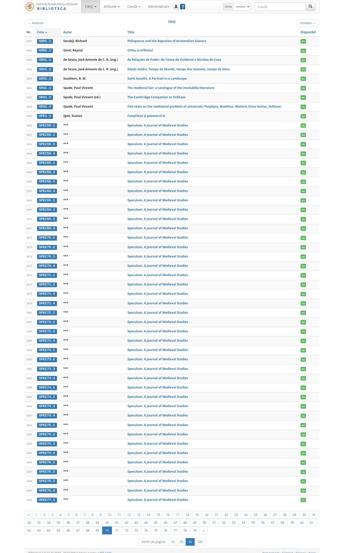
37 (78, 518)
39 (97, 518)
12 (129, 510)
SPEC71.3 (47, 291)
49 (194, 518)
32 (29, 518)
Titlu (130, 32)
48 (185, 518)
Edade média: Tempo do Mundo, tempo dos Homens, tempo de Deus (178, 69)
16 (168, 510)
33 (39, 518)
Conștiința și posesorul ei (146, 115)
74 (146, 526)
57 (272, 518)
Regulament (270, 548)
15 (158, 510)
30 (304, 510)
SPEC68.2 (47, 171)
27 (275, 510)
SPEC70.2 (47, 245)
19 (197, 510)
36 (68, 518)
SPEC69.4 (47, 226)
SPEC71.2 (47, 282)
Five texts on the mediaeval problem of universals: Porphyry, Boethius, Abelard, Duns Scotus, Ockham (204, 106)
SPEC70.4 (47, 263)
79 (194, 526)
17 (177, 510)
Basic (312, 548)
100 (200, 537)
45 (156, 518)
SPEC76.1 (47, 458)
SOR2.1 (45, 50)
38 (88, 518)
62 (29, 526)
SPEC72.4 (47, 337)
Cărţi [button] (90, 6)
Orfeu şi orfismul (140, 50)
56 (263, 518)
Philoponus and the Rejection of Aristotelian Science (166, 41)
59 (292, 518)
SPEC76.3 (47, 476)
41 (117, 518)
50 (204, 518)
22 (226, 510)
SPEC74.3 (47, 402)
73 (136, 526)
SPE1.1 (45, 115)
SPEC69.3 (47, 217)
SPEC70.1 (47, 236)
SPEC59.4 (47, 152)
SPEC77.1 (47, 495)
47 (175, 518)
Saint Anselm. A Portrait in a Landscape (157, 78)
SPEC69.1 (47, 198)
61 (311, 518)
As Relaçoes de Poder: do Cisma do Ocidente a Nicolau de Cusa (174, 59)
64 (48, 526)
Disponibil (308, 32)
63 (39, 526)
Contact (287, 548)
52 (224, 518)
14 (148, 510)
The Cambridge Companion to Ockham (156, 96)
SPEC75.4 (47, 449)
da (303, 41)
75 (156, 526)
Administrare (158, 6)
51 (214, 518)
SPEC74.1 (47, 384)
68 (88, 526)
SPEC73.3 (47, 365)
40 (107, 518)
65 (58, 526)
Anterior (36, 23)
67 (78, 526)
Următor (308, 23)
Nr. (28, 32)
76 (165, 526)
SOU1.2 (45, 69)
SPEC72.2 (47, 319)
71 (117, 526)
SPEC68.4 (47, 189)
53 (234, 518)
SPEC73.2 (47, 356)
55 (253, 518)
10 (109, 510)
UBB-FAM (104, 548)
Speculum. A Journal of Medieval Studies (157, 124)
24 (246, 510)
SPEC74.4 (47, 411)
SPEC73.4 (47, 374)
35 (58, 518)
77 (175, 526)
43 (136, 518)
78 (185, 526)
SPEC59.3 (47, 143)
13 (138, 510)
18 (187, 510)
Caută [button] (133, 6)
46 (165, 518)
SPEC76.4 (47, 486)
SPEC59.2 (47, 134)
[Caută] (310, 6)
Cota (42, 32)
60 (302, 518)
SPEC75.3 (47, 439)
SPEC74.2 (47, 393)
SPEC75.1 (47, 421)
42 (126, 518)
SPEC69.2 (47, 208)
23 (236, 510)
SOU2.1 (45, 78)
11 (119, 510)
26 (265, 510)
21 (216, 510)
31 (314, 510)
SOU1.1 (45, 59)
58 (282, 518)
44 (146, 518)
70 (107, 526)
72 (126, 526)
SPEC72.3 (47, 328)
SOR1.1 (45, 41)
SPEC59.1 (47, 124)
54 (243, 518)
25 (255, 510)
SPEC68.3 (47, 180)
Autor (67, 32)
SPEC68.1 (47, 161)
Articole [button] (112, 6)
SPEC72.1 (47, 310)
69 (97, 526)
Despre (301, 548)
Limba (228, 6)
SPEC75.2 (47, 430)
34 (48, 518)
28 (284, 510)
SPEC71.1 (47, 273)
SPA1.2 (45, 96)
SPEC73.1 (47, 347)
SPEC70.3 (47, 254)
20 (207, 510)
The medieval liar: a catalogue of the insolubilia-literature (170, 87)
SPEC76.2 (47, 467)
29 (294, 510)
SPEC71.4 (47, 300)
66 (68, 526)
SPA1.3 (45, 106)
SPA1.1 (45, 87)
